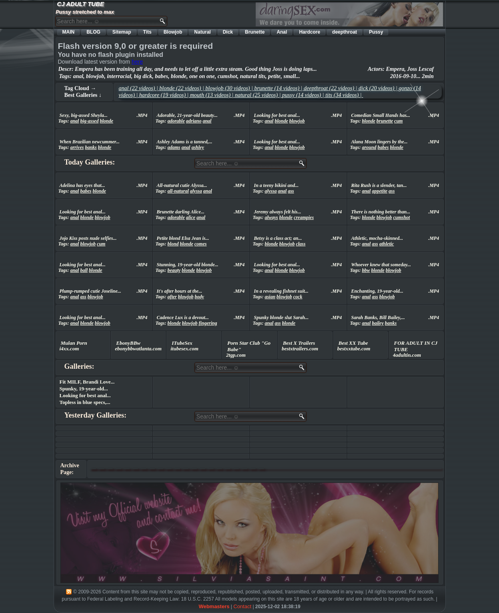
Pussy (376, 32)
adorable (175, 121)
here (137, 61)
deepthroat (344, 32)
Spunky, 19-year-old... (84, 389)
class (300, 244)
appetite (379, 191)
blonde (106, 121)
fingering (207, 323)
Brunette (255, 32)
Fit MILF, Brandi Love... (87, 382)
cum (398, 121)
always (271, 217)
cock (298, 296)
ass (291, 191)
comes (200, 244)
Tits (147, 32)
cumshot (401, 217)
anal (74, 121)
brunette (385, 121)
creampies (304, 217)
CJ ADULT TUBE (80, 3)
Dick (228, 32)
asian (270, 296)
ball (84, 270)
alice (190, 217)
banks (90, 147)
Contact (242, 606)
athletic (386, 244)
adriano (194, 121)
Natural (202, 32)
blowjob (297, 121)
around (369, 147)
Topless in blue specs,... (85, 402)
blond (172, 244)
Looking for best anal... (85, 395)
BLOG (93, 32)
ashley (197, 147)
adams (173, 147)
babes (383, 147)
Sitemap (121, 32)
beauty (173, 270)
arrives (77, 147)
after (171, 296)
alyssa (196, 191)
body (199, 296)
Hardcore (309, 32)
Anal (282, 32)
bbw (366, 270)
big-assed (89, 121)
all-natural (177, 191)
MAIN (68, 32)
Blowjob (173, 32)
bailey (377, 323)
